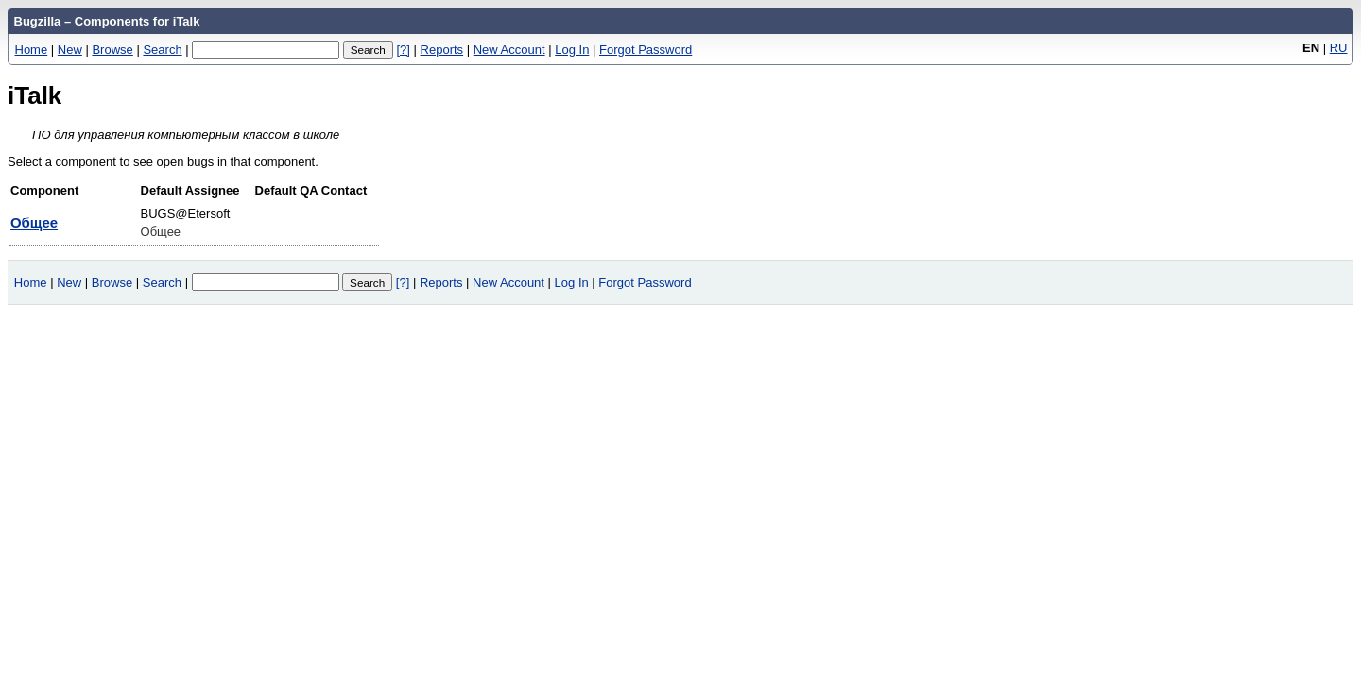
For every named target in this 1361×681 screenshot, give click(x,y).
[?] (402, 50)
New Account (509, 50)
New (70, 50)
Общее (34, 223)
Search (162, 50)
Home (31, 50)
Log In (572, 50)
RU (1339, 48)
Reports (442, 50)
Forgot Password (645, 50)
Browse (112, 50)
